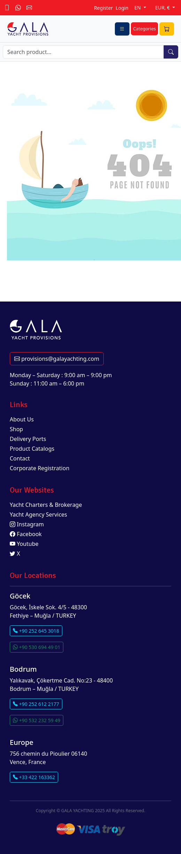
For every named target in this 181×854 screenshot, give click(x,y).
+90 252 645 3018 (36, 630)
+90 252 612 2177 (36, 704)
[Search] (83, 52)
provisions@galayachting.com (56, 359)
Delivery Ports (28, 439)
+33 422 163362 (34, 777)
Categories (144, 28)
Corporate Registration (39, 468)
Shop (16, 429)
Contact (20, 458)
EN (138, 7)
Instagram (27, 524)
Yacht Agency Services (38, 514)
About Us (22, 419)
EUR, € (163, 7)
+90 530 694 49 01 (36, 647)
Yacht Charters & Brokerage (46, 505)
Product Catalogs (32, 448)
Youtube (24, 544)
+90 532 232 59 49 (36, 720)
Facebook (26, 534)
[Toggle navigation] (122, 29)
